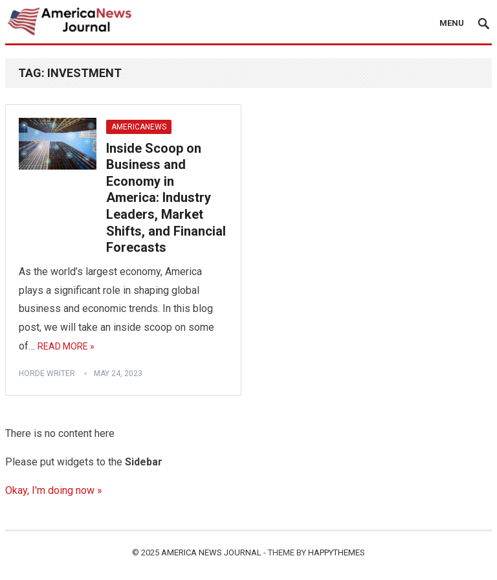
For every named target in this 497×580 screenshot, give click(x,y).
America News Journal (211, 552)
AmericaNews (138, 126)
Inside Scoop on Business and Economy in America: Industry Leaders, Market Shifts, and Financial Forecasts (166, 198)
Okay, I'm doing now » (53, 490)
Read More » (66, 346)
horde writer (47, 373)
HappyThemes (336, 552)
